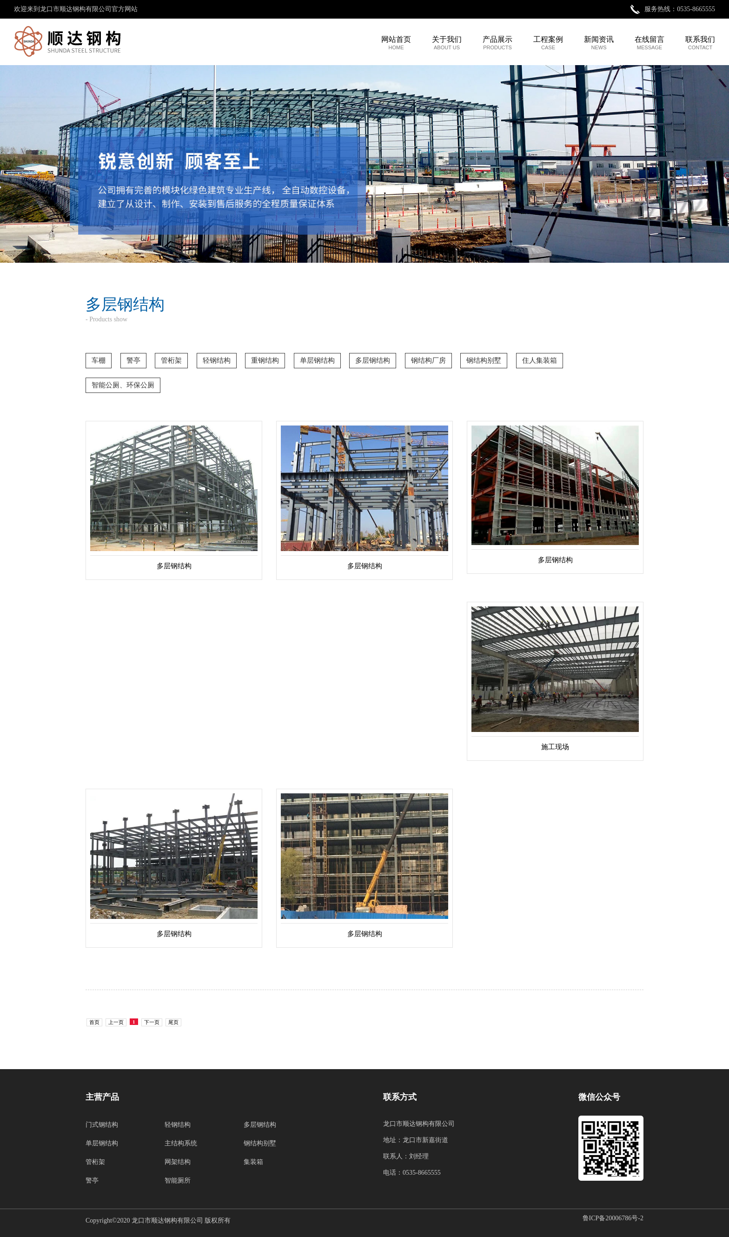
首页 (94, 1022)
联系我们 (700, 42)
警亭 (92, 1180)
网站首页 (396, 42)
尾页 (173, 1022)
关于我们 (447, 42)
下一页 (151, 1022)
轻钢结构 (178, 1124)
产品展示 (497, 42)
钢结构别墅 (260, 1143)
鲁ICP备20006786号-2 (613, 1218)
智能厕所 (178, 1180)
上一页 (116, 1022)
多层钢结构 (260, 1124)
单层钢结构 (102, 1143)
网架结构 (178, 1161)
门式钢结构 (102, 1124)
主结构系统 (181, 1143)
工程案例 (548, 42)
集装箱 (253, 1161)
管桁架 (95, 1161)
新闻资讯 (599, 42)
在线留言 (649, 42)
